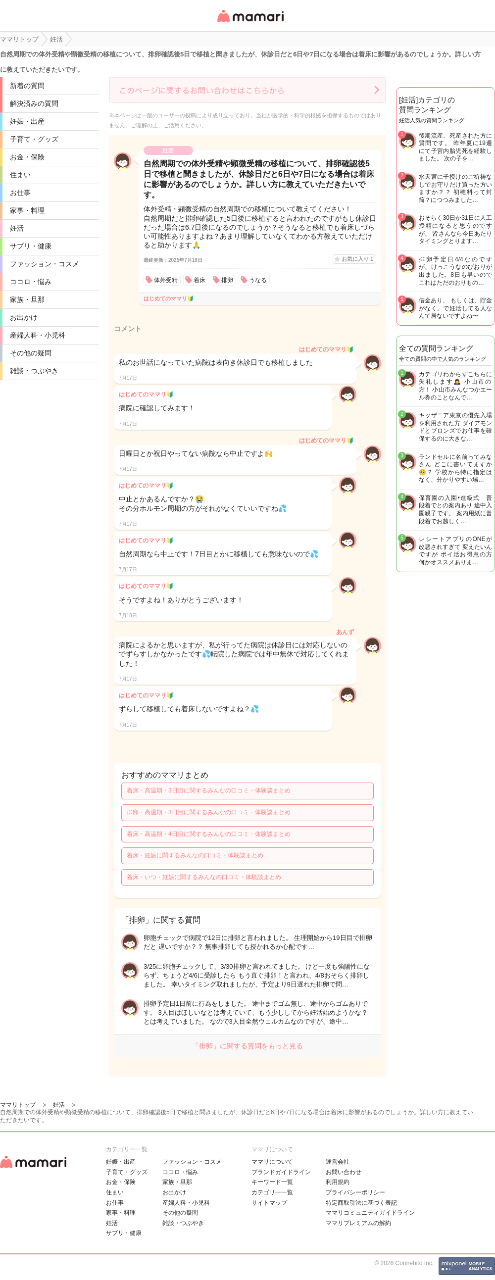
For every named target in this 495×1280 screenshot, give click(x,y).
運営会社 (337, 1161)
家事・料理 (27, 210)
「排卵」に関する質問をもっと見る (247, 1046)
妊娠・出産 (27, 121)
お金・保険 (27, 157)
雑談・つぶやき (34, 371)
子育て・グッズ (34, 139)
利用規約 (337, 1182)
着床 (199, 280)
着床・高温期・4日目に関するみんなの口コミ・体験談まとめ (209, 834)
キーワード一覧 (272, 1182)
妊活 (17, 228)
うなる (258, 280)
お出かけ (24, 317)
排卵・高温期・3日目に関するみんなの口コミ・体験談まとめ (209, 812)
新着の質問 (27, 86)
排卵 (227, 280)
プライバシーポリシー (355, 1192)
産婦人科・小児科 (37, 335)
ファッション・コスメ (44, 264)
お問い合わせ (343, 1172)
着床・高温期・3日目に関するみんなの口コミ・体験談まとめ (209, 790)
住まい (20, 175)
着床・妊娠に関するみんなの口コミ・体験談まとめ (195, 855)
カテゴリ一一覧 (272, 1192)
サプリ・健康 (30, 246)
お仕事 (20, 193)
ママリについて (272, 1161)
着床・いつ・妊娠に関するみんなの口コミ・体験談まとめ (204, 877)
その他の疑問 (30, 353)
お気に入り (357, 259)
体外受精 (166, 280)
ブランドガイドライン (281, 1172)
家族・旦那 (27, 299)
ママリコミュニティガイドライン (370, 1212)
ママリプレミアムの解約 (358, 1223)
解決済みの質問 (34, 103)
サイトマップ (269, 1202)
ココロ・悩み (30, 282)
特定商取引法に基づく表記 (361, 1202)
